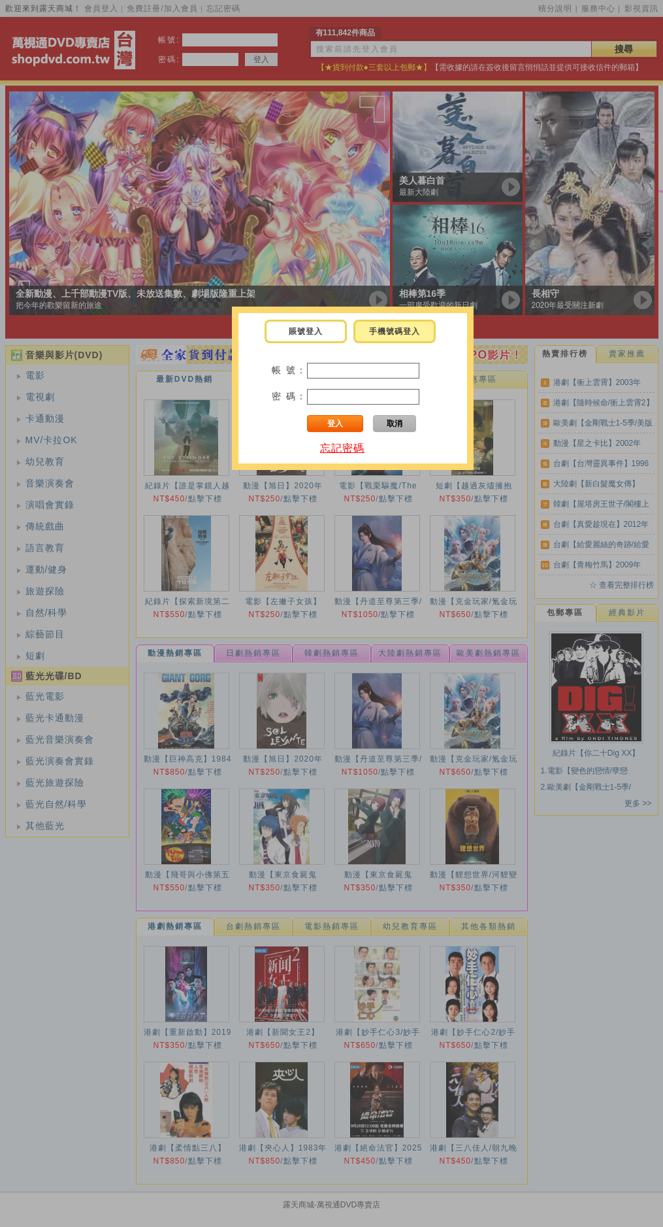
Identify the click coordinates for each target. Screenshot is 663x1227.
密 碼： (289, 396)
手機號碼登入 (394, 331)
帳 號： (289, 370)
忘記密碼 (342, 448)
